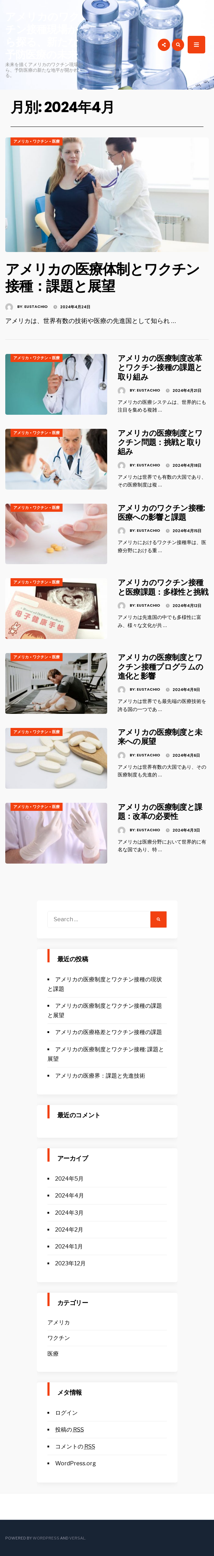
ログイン (66, 1412)
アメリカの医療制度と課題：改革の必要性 (160, 812)
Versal (77, 1538)
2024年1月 (69, 1246)
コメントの (75, 1446)
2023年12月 (70, 1263)
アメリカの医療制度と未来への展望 (160, 737)
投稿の (69, 1429)
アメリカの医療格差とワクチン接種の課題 (108, 1032)
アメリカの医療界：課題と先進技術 (100, 1075)
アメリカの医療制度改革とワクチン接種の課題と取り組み (160, 367)
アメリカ (21, 141)
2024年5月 (69, 1178)
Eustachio (36, 306)
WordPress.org (75, 1463)
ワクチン (40, 141)
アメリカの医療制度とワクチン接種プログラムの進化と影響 (160, 667)
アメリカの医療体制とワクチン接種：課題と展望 (102, 277)
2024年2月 (69, 1229)
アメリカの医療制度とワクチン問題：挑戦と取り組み (160, 442)
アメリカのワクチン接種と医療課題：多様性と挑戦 (163, 587)
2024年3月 (69, 1212)
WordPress (46, 1538)
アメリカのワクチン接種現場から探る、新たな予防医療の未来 (42, 35)
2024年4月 (69, 1195)
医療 (56, 141)
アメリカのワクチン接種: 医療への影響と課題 (161, 513)
